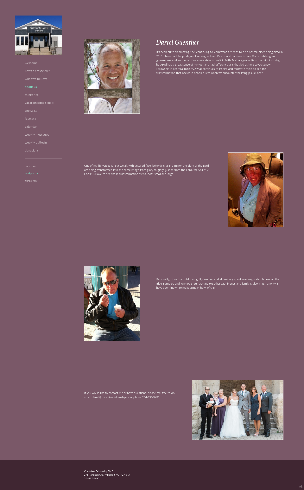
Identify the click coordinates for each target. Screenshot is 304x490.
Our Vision (30, 166)
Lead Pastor (31, 173)
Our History (31, 181)
